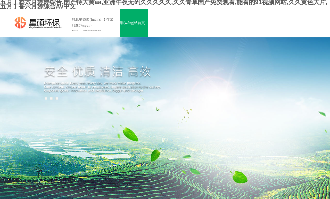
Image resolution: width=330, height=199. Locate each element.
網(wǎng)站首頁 (132, 23)
